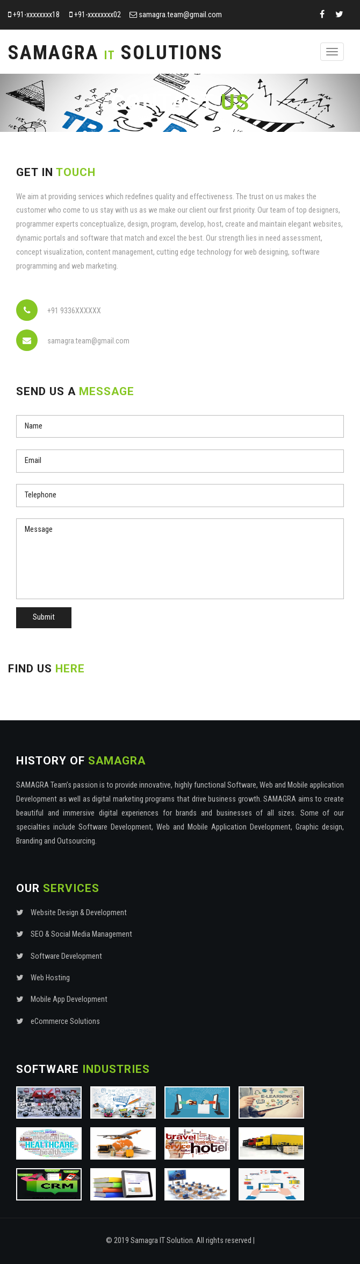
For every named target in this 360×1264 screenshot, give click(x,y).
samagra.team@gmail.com (180, 14)
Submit (44, 617)
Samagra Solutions (115, 52)
